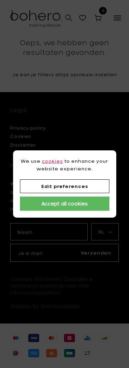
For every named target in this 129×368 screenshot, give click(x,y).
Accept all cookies (64, 204)
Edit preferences (64, 186)
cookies (52, 161)
